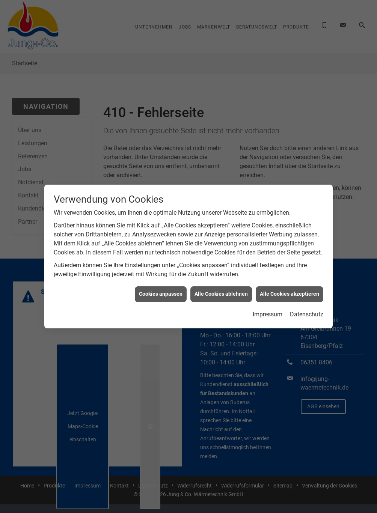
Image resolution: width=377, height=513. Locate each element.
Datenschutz (306, 309)
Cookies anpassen (160, 289)
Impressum (267, 309)
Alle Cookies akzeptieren (289, 289)
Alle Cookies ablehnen (221, 289)
